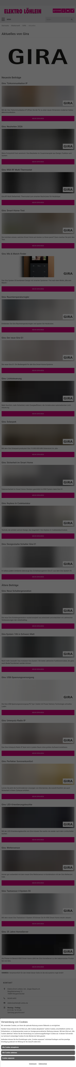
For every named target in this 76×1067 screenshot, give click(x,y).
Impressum (32, 1064)
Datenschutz (43, 1064)
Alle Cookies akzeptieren (10, 1047)
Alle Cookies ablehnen (9, 1052)
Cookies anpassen (8, 1058)
